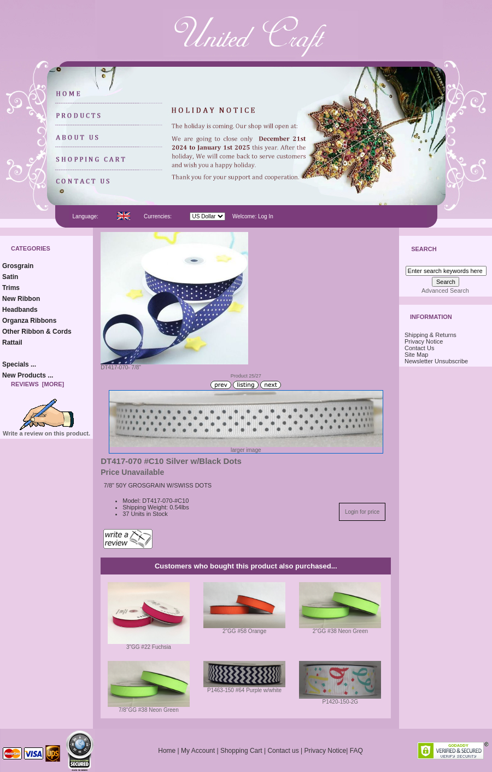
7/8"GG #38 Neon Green (149, 710)
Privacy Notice (424, 341)
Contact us (282, 750)
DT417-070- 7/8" (174, 364)
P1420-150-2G (341, 702)
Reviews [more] (37, 384)
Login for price (362, 512)
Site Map (416, 354)
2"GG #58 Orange (244, 631)
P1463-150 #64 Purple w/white (244, 690)
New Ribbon (21, 299)
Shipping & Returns (430, 335)
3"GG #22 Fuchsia (148, 647)
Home (166, 750)
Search (423, 249)
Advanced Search (445, 290)
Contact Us (419, 348)
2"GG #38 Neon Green (340, 631)
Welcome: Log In (252, 216)
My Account (198, 750)
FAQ (356, 750)
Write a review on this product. (46, 431)
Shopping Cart (241, 750)
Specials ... (19, 364)
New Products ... (27, 375)
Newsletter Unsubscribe (436, 361)
